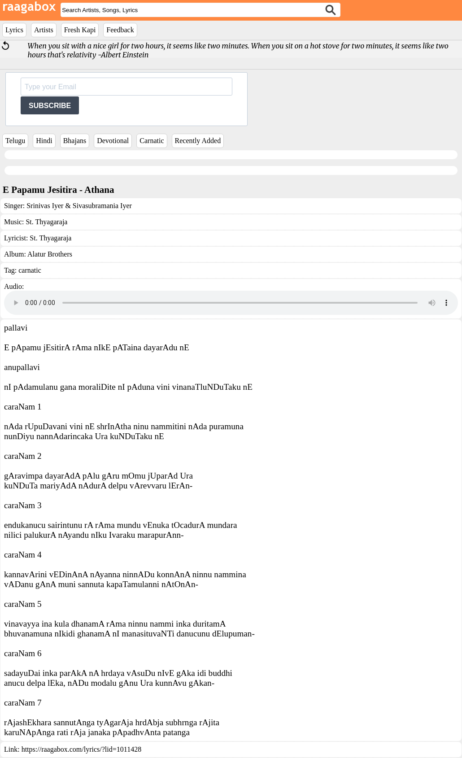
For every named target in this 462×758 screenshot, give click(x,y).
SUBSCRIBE (50, 105)
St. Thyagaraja (46, 222)
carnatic (29, 270)
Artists (43, 30)
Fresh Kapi (80, 30)
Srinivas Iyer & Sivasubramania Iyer (79, 205)
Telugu (15, 140)
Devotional (113, 140)
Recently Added (198, 140)
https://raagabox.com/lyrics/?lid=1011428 (82, 749)
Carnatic (151, 140)
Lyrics (14, 30)
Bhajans (75, 140)
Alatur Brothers (49, 254)
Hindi (44, 140)
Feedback (120, 30)
